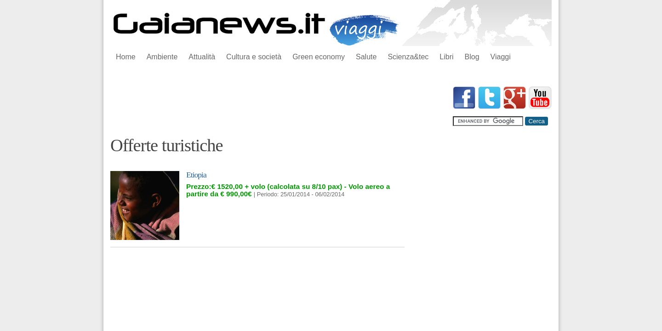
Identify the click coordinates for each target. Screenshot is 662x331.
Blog (472, 57)
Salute (366, 57)
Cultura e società (253, 57)
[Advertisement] (277, 107)
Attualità (201, 57)
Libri (446, 57)
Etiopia (196, 174)
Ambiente (162, 57)
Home (126, 57)
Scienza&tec (408, 57)
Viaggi (501, 57)
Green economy (318, 57)
